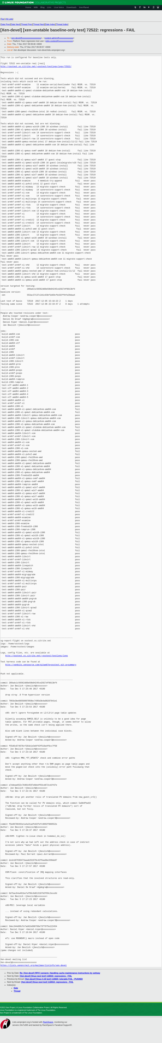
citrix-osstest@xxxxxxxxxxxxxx (59, 41)
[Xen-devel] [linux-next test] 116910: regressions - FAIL (46, 976)
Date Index (50, 24)
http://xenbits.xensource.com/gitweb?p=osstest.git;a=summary (40, 664)
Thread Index (62, 24)
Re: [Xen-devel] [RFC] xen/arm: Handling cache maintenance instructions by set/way (60, 973)
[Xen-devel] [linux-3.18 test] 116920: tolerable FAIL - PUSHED (54, 979)
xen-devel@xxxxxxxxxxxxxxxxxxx (26, 38)
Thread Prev (26, 24)
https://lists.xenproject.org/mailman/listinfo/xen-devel (34, 965)
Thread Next (38, 24)
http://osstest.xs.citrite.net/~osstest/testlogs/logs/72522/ (36, 66)
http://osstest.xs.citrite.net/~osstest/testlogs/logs (36, 655)
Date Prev (5, 24)
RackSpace (48, 1022)
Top (2, 19)
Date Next (15, 24)
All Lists (9, 19)
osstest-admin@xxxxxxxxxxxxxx (59, 38)
